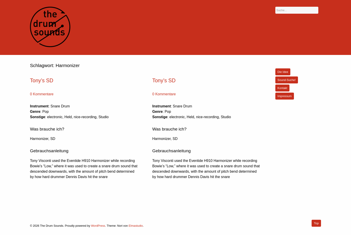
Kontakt (282, 88)
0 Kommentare (42, 94)
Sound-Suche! (287, 80)
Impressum (285, 96)
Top (316, 223)
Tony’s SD (41, 80)
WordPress (98, 225)
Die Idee (283, 72)
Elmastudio (136, 225)
